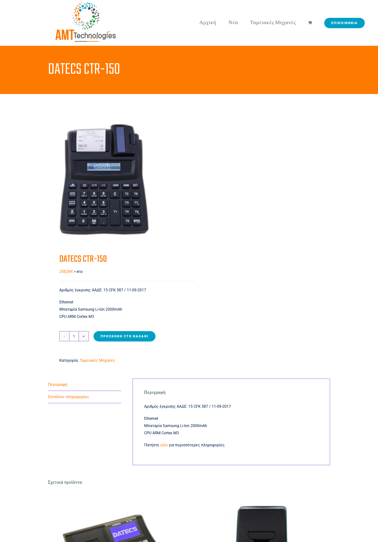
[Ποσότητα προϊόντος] (74, 336)
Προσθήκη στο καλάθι (124, 336)
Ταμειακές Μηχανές (97, 360)
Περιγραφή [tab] (57, 384)
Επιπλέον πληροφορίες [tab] (68, 397)
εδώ (164, 445)
